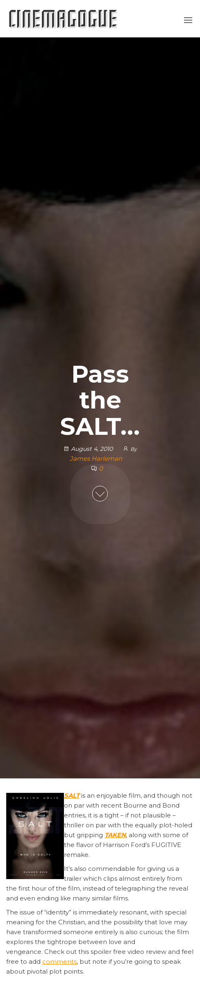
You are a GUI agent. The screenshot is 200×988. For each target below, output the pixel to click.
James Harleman (96, 458)
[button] (188, 20)
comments (59, 961)
